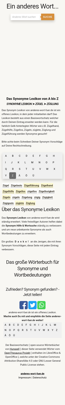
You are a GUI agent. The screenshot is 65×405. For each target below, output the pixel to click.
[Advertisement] (32, 55)
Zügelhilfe (8, 191)
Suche (47, 16)
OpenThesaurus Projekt (17, 352)
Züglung (30, 203)
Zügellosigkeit (47, 191)
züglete (20, 203)
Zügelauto (16, 185)
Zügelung (27, 197)
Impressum (24, 377)
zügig (37, 197)
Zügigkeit (47, 197)
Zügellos (20, 191)
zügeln (16, 197)
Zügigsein (8, 203)
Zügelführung (31, 185)
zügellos (32, 191)
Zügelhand (47, 185)
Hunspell (14, 349)
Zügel (6, 185)
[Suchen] (26, 17)
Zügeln (6, 197)
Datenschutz (40, 377)
